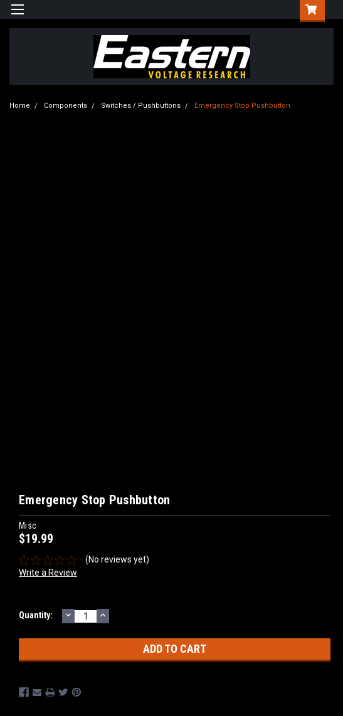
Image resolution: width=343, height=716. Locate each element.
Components (65, 105)
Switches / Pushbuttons (141, 105)
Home (19, 105)
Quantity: (36, 615)
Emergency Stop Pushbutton (242, 105)
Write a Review (48, 573)
